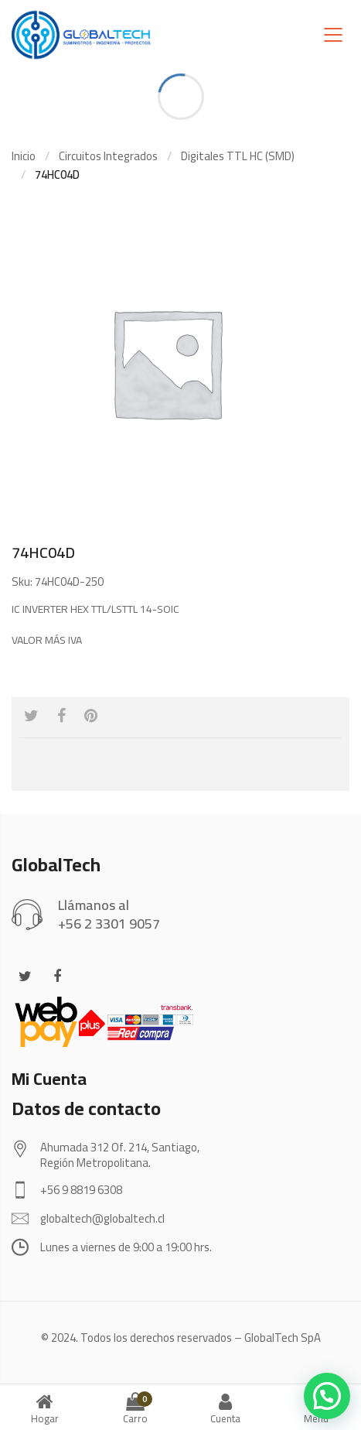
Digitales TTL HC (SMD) (238, 156)
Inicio (24, 156)
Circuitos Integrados (108, 156)
